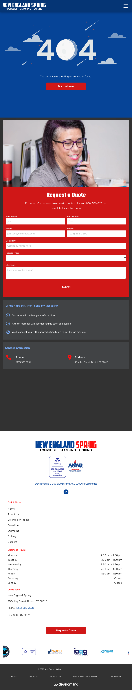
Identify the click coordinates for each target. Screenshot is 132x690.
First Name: (11, 216)
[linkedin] (66, 492)
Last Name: (73, 216)
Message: (10, 265)
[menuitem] (66, 508)
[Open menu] (125, 6)
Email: (9, 228)
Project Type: (12, 252)
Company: (11, 240)
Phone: (70, 228)
